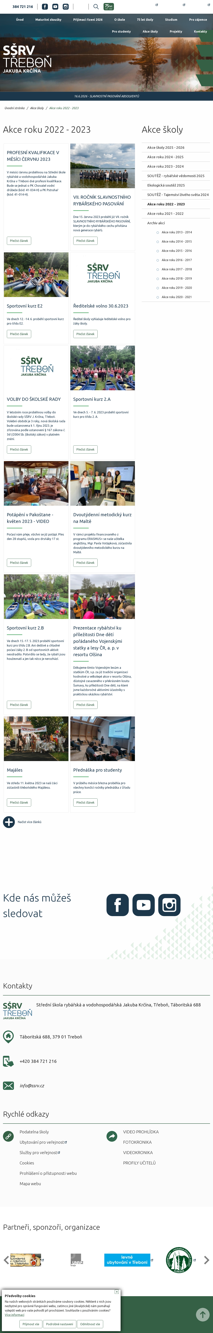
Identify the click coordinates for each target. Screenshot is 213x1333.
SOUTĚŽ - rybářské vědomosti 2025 (176, 176)
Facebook (45, 7)
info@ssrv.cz (32, 1085)
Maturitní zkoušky (48, 19)
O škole (119, 19)
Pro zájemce (198, 19)
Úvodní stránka (14, 108)
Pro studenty (121, 31)
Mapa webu (30, 1183)
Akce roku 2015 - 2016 (177, 250)
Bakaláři (173, 7)
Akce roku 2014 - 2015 (177, 241)
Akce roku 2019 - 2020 (177, 287)
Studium (171, 19)
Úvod (20, 19)
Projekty (176, 31)
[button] (8, 1260)
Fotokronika (137, 1142)
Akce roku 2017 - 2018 (177, 269)
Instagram (66, 7)
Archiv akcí (156, 223)
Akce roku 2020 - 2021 (177, 297)
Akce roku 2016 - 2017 (177, 260)
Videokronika (138, 1152)
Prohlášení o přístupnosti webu (48, 1173)
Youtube (55, 7)
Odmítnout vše (90, 1324)
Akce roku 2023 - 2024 (165, 166)
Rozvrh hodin (144, 7)
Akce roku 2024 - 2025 (165, 157)
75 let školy (145, 19)
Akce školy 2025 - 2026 (165, 147)
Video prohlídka (141, 1131)
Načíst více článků (22, 822)
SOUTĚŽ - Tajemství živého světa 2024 (178, 195)
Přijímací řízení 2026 (87, 19)
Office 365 (200, 7)
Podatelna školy (34, 1131)
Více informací (14, 1315)
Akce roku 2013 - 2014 (177, 232)
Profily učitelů (139, 1163)
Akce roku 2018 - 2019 (177, 278)
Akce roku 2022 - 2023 (63, 108)
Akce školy (150, 31)
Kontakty (200, 31)
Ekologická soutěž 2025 (166, 185)
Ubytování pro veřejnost (42, 1142)
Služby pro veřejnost (38, 1152)
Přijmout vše (31, 1324)
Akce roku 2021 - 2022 (165, 213)
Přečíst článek (19, 240)
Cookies (27, 1163)
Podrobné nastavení (59, 1324)
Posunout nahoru (203, 1315)
